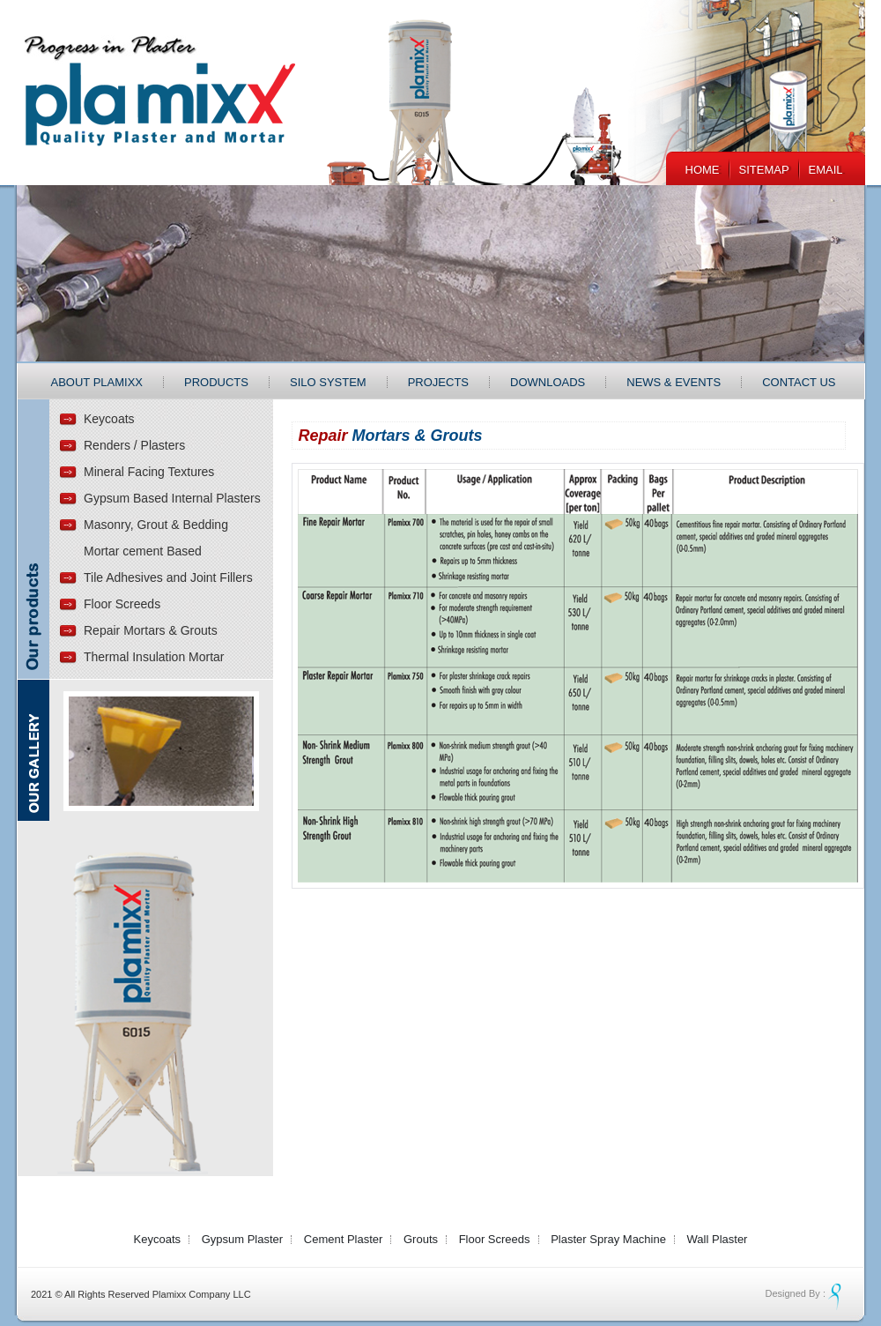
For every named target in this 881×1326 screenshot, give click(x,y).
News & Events (673, 382)
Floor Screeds (122, 604)
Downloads (547, 382)
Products (216, 382)
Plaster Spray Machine (608, 1239)
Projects (438, 382)
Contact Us (798, 382)
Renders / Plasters (134, 445)
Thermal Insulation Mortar (154, 657)
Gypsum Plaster (242, 1239)
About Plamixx (97, 382)
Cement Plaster (343, 1239)
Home (702, 169)
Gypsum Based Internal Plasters (172, 498)
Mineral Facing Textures (149, 472)
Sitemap (764, 169)
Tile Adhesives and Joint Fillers (168, 577)
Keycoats (109, 419)
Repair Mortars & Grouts (151, 630)
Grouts (420, 1239)
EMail (826, 169)
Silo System (328, 382)
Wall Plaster (717, 1239)
